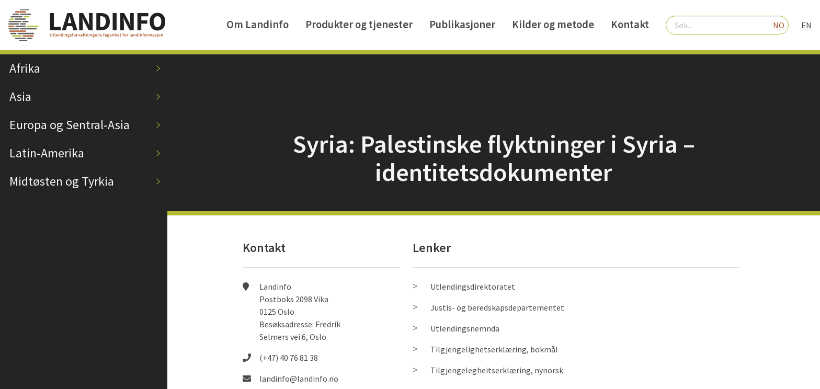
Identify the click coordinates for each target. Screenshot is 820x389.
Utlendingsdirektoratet (472, 286)
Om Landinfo (257, 24)
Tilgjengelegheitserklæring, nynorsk (496, 370)
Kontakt (630, 24)
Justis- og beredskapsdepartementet (497, 307)
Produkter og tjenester (359, 24)
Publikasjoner (462, 24)
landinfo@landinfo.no (298, 378)
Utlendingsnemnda (464, 328)
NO (778, 25)
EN (806, 25)
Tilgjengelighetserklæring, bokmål (494, 349)
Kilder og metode (553, 24)
